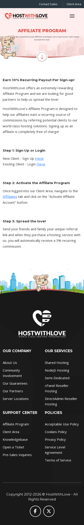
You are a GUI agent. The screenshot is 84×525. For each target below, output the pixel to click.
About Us (10, 362)
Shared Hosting (57, 362)
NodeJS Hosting (57, 370)
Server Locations (16, 398)
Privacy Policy (55, 439)
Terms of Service (58, 460)
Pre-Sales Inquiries (17, 454)
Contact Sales (48, 4)
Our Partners (13, 391)
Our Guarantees (15, 383)
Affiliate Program (16, 424)
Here (39, 158)
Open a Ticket (13, 447)
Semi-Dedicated (57, 378)
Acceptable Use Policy (62, 424)
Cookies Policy (56, 431)
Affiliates (10, 196)
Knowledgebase (15, 439)
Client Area (74, 4)
